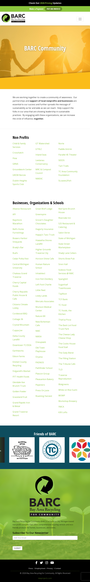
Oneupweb (41, 342)
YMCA (61, 406)
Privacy (50, 568)
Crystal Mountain (21, 324)
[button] (15, 450)
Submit (17, 548)
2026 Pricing (46, 3)
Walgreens (63, 384)
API (14, 214)
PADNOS (40, 362)
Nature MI (40, 316)
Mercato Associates (45, 301)
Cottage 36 (18, 319)
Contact (58, 568)
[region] (45, 450)
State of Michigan (66, 238)
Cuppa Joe (17, 330)
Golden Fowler (19, 391)
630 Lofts (62, 412)
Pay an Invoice (53, 9)
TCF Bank (63, 299)
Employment (40, 568)
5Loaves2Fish (64, 180)
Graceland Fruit (20, 397)
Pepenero (40, 384)
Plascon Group (43, 373)
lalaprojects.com (45, 578)
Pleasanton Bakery (45, 379)
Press (31, 568)
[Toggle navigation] (80, 19)
